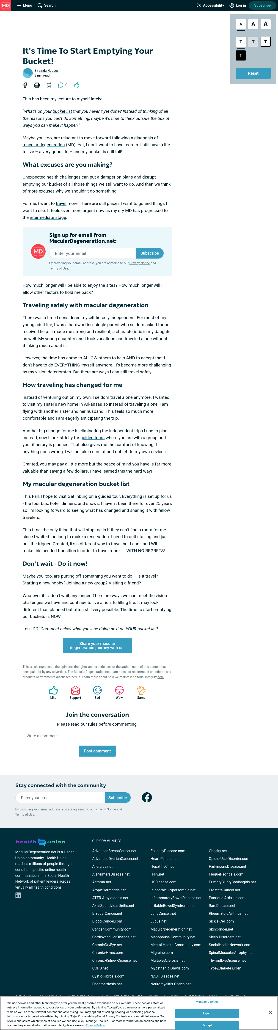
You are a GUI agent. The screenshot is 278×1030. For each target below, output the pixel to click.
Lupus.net (159, 921)
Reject (207, 1013)
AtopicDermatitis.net (109, 890)
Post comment (97, 751)
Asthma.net (101, 882)
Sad (95, 693)
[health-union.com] (40, 841)
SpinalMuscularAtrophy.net (231, 952)
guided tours (92, 437)
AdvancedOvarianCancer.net (115, 858)
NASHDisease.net (165, 976)
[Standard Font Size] (241, 24)
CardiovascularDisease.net (114, 937)
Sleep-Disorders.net (225, 937)
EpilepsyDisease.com (168, 851)
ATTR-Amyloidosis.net (110, 898)
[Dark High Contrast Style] (241, 55)
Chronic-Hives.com (107, 952)
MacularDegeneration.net (171, 929)
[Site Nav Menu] (25, 5)
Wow (117, 693)
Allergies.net (102, 866)
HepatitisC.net (162, 866)
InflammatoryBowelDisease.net (176, 898)
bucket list (62, 111)
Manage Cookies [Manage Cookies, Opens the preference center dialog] (207, 1002)
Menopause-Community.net (173, 937)
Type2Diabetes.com (225, 968)
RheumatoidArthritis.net (228, 913)
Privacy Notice (139, 263)
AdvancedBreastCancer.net (114, 851)
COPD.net (100, 968)
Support (73, 693)
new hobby (52, 583)
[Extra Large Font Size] (266, 24)
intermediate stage (48, 217)
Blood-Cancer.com (107, 921)
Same (139, 693)
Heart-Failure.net (164, 858)
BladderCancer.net (107, 913)
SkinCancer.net (221, 929)
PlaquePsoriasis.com (226, 874)
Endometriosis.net (107, 984)
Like (51, 693)
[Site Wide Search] (46, 5)
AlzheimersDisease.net (111, 874)
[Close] (271, 1013)
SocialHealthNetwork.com (230, 945)
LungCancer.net (163, 913)
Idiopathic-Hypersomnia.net (173, 890)
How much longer (40, 285)
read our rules (84, 724)
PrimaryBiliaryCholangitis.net (232, 882)
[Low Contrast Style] (253, 42)
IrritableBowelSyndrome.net (173, 905)
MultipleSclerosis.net (168, 960)
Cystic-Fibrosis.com (108, 976)
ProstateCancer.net (224, 890)
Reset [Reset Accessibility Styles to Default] (253, 73)
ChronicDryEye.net (107, 945)
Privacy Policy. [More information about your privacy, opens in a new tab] (95, 1025)
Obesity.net (218, 851)
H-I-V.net (157, 874)
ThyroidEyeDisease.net (227, 960)
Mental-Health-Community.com (176, 945)
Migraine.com (162, 952)
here (160, 677)
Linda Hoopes (48, 70)
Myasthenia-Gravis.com (170, 968)
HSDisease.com (163, 882)
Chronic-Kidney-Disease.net (114, 960)
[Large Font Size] (253, 24)
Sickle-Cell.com (221, 921)
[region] (139, 1013)
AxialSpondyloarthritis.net (113, 905)
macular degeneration (44, 144)
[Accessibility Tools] (210, 5)
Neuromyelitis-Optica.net (171, 984)
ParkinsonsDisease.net (227, 866)
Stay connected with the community (60, 785)
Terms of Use (58, 268)
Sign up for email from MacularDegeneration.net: (83, 238)
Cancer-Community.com (112, 929)
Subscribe (262, 5)
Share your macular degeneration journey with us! (97, 645)
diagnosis (143, 137)
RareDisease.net (222, 905)
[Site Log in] (237, 5)
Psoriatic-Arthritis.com (227, 898)
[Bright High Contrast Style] (266, 42)
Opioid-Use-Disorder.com (229, 858)
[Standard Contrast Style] (241, 42)
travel (61, 203)
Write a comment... (44, 735)
